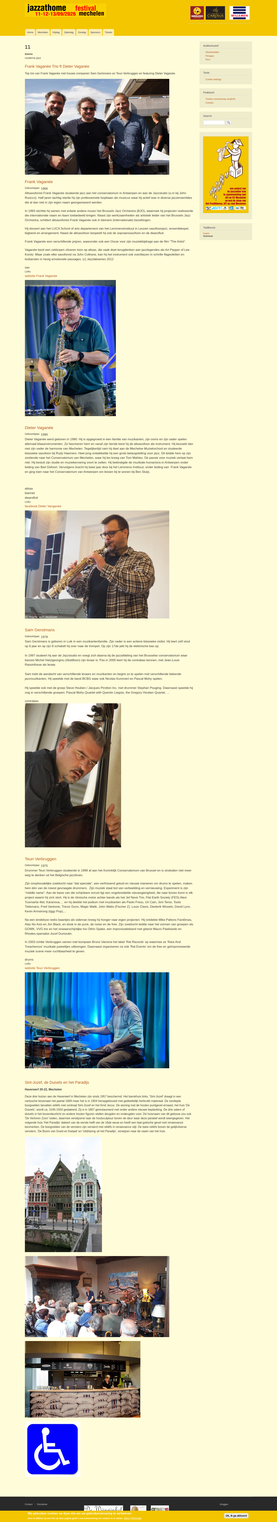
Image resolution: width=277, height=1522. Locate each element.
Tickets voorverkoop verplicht (220, 99)
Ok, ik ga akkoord (236, 1515)
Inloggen (224, 1504)
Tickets (108, 32)
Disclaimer (42, 1504)
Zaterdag (68, 32)
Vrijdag (56, 32)
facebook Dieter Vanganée (43, 506)
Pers (208, 59)
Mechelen (43, 32)
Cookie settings (213, 79)
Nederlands (208, 236)
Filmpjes (210, 56)
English (206, 233)
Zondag (82, 32)
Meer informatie (132, 1518)
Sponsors (95, 32)
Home (30, 32)
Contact (209, 102)
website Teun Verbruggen (42, 968)
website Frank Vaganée (41, 276)
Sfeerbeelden (212, 52)
